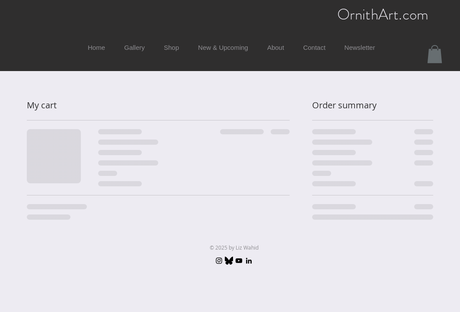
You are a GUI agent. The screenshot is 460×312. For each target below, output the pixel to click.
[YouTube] (239, 261)
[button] (434, 54)
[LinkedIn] (249, 261)
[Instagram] (219, 261)
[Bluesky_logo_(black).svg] (229, 261)
